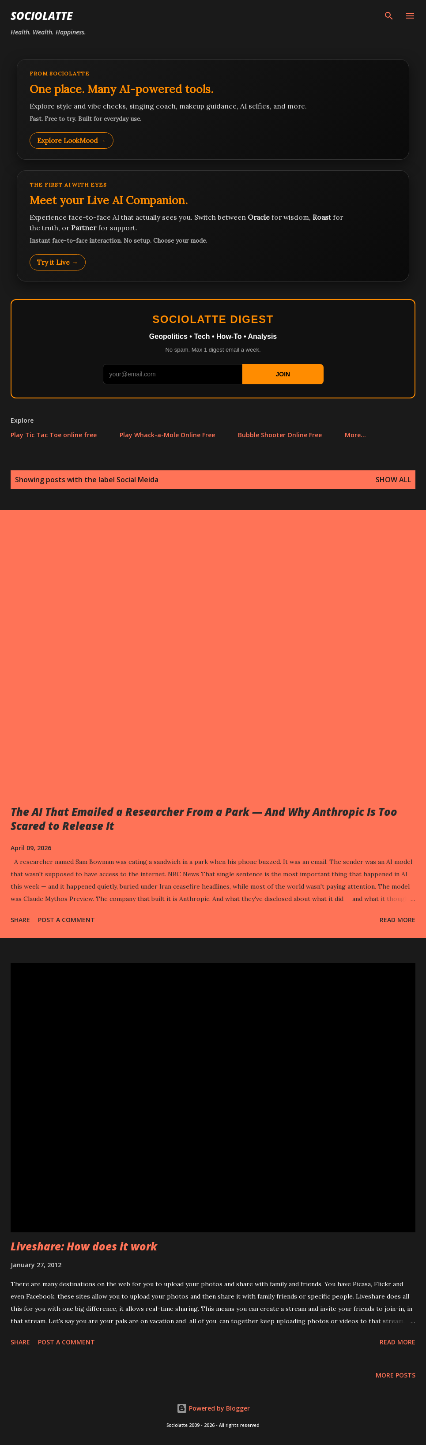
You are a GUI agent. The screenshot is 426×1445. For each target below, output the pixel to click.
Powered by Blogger (213, 1408)
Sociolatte (41, 15)
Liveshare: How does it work (84, 1246)
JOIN (282, 374)
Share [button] (20, 920)
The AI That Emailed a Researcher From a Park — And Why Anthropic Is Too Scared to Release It (204, 818)
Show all (393, 479)
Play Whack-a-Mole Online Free (167, 435)
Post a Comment (66, 920)
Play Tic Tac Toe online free (54, 435)
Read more (397, 920)
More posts (395, 1375)
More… (355, 435)
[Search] (389, 16)
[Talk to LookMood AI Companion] (213, 225)
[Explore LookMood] (213, 109)
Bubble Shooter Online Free (280, 435)
